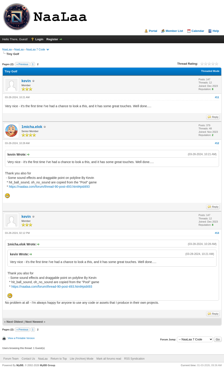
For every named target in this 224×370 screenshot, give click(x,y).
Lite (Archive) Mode (81, 358)
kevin (26, 81)
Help (216, 31)
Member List (174, 31)
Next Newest (34, 321)
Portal (153, 31)
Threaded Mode (210, 71)
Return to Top (59, 358)
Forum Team (11, 358)
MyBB (19, 365)
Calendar (198, 31)
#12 (217, 143)
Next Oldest (15, 321)
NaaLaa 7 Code (35, 49)
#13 (217, 233)
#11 (217, 97)
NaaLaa (7, 49)
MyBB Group (47, 365)
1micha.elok (31, 127)
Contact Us (28, 358)
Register (52, 39)
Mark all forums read (108, 358)
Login (39, 39)
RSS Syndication (134, 358)
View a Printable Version (21, 338)
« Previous (22, 64)
